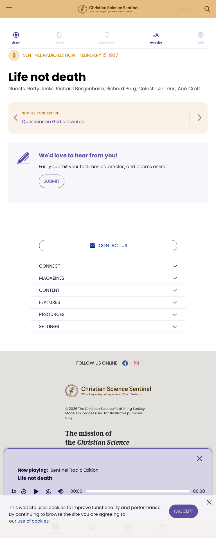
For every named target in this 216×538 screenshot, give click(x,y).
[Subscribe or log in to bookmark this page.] (107, 38)
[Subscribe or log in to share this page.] (60, 38)
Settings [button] (49, 326)
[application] (108, 482)
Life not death (47, 77)
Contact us (108, 245)
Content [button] (49, 290)
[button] (36, 491)
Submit (52, 181)
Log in (184, 9)
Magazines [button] (51, 278)
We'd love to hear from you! (78, 155)
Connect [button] (49, 266)
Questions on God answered (53, 121)
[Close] (199, 459)
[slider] (137, 491)
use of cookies (33, 521)
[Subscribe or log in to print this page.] (201, 38)
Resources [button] (51, 314)
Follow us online (96, 363)
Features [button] (49, 302)
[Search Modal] (207, 9)
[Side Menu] (9, 9)
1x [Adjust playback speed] (13, 491)
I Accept (183, 511)
